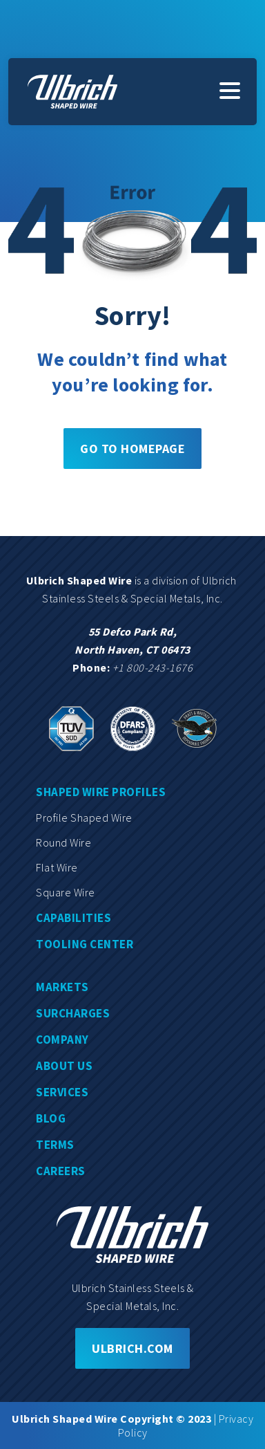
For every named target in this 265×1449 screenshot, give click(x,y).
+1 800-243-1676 (152, 667)
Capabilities (73, 917)
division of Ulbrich (195, 580)
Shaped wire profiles (101, 792)
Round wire (63, 842)
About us (64, 1065)
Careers (61, 1171)
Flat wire (57, 867)
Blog (51, 1118)
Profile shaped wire (84, 817)
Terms (55, 1144)
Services (62, 1092)
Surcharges (73, 1013)
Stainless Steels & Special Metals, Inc (131, 598)
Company (62, 1039)
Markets (62, 987)
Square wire (65, 892)
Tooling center (84, 944)
